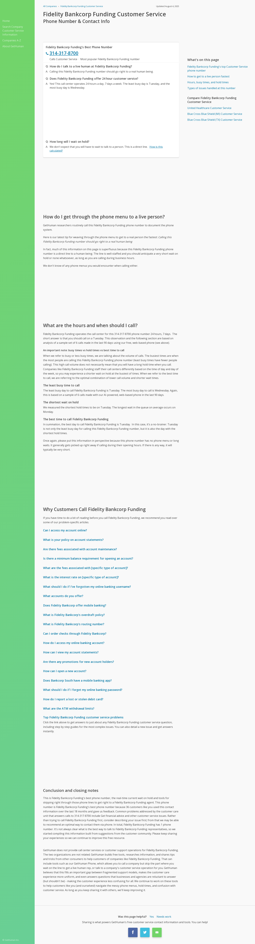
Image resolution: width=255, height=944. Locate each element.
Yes (152, 916)
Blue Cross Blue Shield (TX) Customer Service (214, 120)
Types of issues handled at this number (211, 88)
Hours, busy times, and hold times (208, 82)
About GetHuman (13, 46)
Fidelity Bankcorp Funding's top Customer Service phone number (217, 68)
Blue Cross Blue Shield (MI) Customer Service (214, 114)
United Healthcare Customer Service (209, 108)
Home (6, 21)
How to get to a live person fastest (208, 76)
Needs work (164, 916)
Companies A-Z (11, 40)
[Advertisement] (111, 114)
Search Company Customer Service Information (13, 30)
